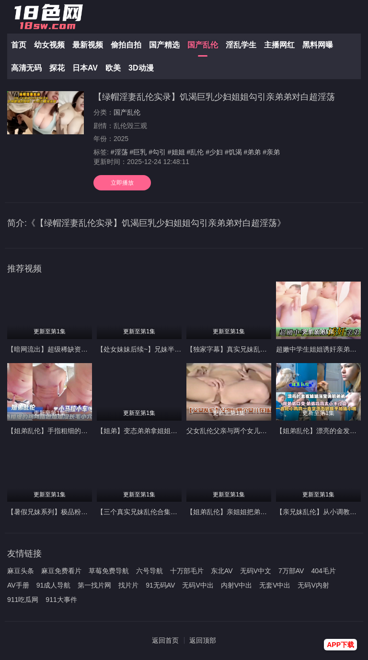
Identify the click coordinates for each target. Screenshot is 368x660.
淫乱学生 (241, 45)
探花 (57, 68)
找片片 (128, 585)
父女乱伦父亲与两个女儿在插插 (233, 431)
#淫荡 (119, 152)
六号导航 (149, 571)
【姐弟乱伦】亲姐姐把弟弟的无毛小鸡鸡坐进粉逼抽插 (266, 512)
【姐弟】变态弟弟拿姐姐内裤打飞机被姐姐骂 (164, 431)
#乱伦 (195, 152)
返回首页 (165, 640)
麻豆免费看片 (61, 571)
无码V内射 (313, 585)
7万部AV (291, 571)
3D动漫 (140, 68)
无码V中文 (255, 571)
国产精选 (164, 45)
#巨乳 (138, 152)
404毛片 (323, 571)
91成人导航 (53, 585)
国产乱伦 (202, 45)
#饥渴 (233, 152)
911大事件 (61, 599)
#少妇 (214, 152)
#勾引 (157, 152)
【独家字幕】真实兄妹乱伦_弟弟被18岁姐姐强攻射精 (265, 349)
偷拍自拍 (126, 45)
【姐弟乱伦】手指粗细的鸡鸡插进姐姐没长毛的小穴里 (87, 431)
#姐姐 (176, 152)
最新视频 (87, 45)
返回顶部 (202, 640)
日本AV (85, 68)
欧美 (113, 68)
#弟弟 (252, 152)
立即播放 (122, 182)
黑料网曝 (317, 45)
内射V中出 (236, 585)
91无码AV (160, 585)
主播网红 (279, 45)
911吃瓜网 (22, 599)
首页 (18, 45)
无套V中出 (274, 585)
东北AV (222, 571)
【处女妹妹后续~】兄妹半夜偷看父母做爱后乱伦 (169, 349)
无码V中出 (197, 585)
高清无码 (26, 68)
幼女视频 (49, 45)
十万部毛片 (187, 571)
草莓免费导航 (109, 571)
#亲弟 (271, 152)
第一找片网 (94, 585)
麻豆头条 (20, 571)
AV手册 (18, 585)
